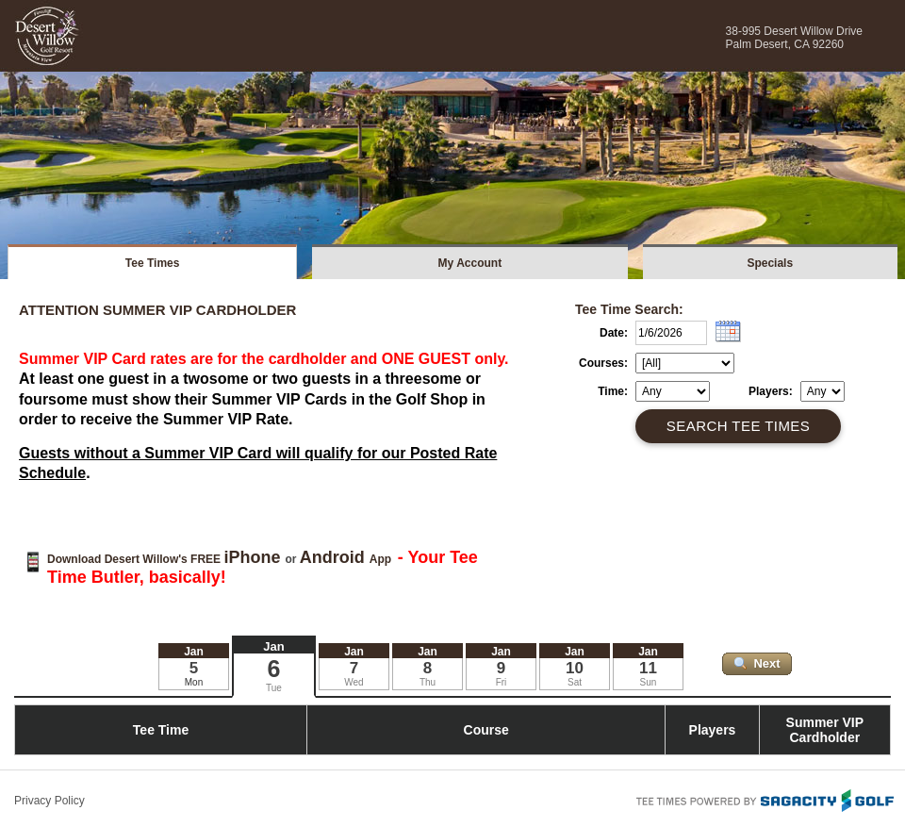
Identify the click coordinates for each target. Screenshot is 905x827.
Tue (274, 688)
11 (648, 668)
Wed (353, 682)
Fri (501, 682)
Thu (428, 682)
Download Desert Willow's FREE (166, 559)
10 (575, 668)
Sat (575, 682)
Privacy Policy (49, 800)
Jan (273, 646)
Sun (648, 682)
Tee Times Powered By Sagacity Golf (763, 798)
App (347, 559)
